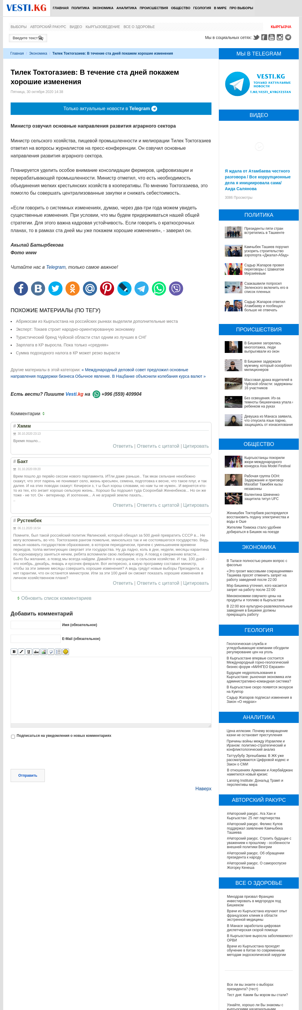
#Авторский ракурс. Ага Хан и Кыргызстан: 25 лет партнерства (253, 816)
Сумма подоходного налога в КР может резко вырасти (68, 353)
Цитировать (196, 446)
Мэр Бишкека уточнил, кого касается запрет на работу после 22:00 (256, 588)
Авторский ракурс (48, 27)
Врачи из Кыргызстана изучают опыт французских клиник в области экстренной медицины (257, 915)
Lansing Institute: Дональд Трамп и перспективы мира (255, 782)
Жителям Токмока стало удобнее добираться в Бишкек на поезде (253, 529)
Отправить (27, 775)
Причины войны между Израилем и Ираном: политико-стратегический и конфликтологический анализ (256, 745)
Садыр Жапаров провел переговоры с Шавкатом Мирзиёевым (264, 269)
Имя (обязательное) (79, 625)
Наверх (203, 788)
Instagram (281, 37)
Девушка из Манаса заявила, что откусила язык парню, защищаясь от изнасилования (268, 420)
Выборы (19, 27)
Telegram (289, 37)
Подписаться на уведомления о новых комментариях (64, 736)
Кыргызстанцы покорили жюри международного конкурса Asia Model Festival (267, 462)
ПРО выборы (241, 8)
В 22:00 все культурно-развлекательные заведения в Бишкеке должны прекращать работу (260, 610)
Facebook (264, 37)
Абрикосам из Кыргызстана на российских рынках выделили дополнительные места (97, 321)
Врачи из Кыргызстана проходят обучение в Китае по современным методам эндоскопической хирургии (256, 950)
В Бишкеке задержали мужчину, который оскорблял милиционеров (268, 365)
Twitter (256, 37)
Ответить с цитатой (158, 446)
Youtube (272, 37)
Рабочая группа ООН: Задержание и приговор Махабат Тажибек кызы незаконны (263, 482)
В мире (220, 8)
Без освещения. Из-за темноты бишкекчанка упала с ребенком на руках (269, 402)
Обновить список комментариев (56, 598)
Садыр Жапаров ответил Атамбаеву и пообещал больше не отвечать (264, 306)
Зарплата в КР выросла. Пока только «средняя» (62, 345)
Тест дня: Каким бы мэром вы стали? (257, 995)
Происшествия (154, 8)
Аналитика (126, 8)
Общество (181, 8)
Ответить (123, 446)
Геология (202, 8)
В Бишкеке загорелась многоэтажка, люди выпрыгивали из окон (262, 347)
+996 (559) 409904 (121, 394)
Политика (80, 8)
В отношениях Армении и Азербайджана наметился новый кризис (260, 772)
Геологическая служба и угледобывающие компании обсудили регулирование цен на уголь (258, 648)
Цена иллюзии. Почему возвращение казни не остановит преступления (257, 733)
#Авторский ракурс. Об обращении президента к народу (255, 855)
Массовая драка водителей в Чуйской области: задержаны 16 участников (268, 384)
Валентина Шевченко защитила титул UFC (261, 497)
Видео (76, 27)
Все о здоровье (139, 27)
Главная (60, 8)
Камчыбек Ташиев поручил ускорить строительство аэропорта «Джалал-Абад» (266, 251)
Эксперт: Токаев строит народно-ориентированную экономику (75, 329)
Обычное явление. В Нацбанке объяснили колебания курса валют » (140, 376)
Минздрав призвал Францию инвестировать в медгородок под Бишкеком (254, 901)
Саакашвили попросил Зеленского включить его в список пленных (266, 287)
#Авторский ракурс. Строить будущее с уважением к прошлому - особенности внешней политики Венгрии (259, 842)
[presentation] (55, 754)
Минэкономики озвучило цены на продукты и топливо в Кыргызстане (255, 598)
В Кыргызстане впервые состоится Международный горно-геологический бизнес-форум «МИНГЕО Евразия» (258, 662)
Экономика (102, 8)
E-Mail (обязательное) (81, 639)
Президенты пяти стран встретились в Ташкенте (264, 231)
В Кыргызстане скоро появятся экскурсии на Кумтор (252, 689)
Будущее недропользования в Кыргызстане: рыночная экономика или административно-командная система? (259, 677)
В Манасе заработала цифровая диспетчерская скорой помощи (253, 928)
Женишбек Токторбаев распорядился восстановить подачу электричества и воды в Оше (257, 517)
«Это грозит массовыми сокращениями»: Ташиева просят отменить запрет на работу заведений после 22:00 (260, 575)
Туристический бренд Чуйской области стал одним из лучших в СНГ (81, 337)
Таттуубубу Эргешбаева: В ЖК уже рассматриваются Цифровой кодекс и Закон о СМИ (258, 760)
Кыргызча (281, 27)
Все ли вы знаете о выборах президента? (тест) (250, 987)
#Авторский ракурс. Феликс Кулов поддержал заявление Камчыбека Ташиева (255, 828)
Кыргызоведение (103, 27)
